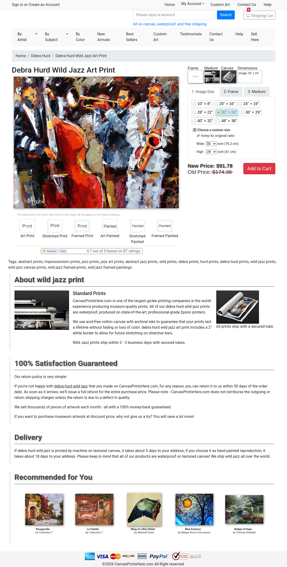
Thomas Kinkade (246, 532)
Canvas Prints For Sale (46, 19)
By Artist (22, 37)
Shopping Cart (260, 14)
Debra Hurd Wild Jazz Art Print (81, 56)
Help (268, 4)
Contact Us (246, 4)
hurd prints (209, 261)
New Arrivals (103, 37)
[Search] (174, 14)
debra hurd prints (234, 261)
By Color (80, 37)
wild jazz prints (263, 261)
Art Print (27, 236)
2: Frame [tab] (231, 91)
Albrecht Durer (145, 532)
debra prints (188, 261)
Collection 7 (46, 532)
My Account (192, 3)
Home (170, 4)
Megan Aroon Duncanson (196, 532)
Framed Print (82, 236)
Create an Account (44, 4)
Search (226, 15)
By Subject (51, 37)
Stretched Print (54, 236)
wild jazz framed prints (67, 267)
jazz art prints (112, 261)
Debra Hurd (40, 56)
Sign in (17, 4)
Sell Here (255, 37)
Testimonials (191, 34)
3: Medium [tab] (257, 91)
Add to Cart (259, 168)
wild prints (168, 261)
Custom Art (220, 4)
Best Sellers (131, 37)
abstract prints (30, 261)
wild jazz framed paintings (110, 267)
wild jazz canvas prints (27, 267)
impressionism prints (62, 261)
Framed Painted (164, 236)
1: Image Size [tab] (203, 91)
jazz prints (90, 261)
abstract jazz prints (141, 261)
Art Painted (109, 236)
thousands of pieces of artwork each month (64, 407)
